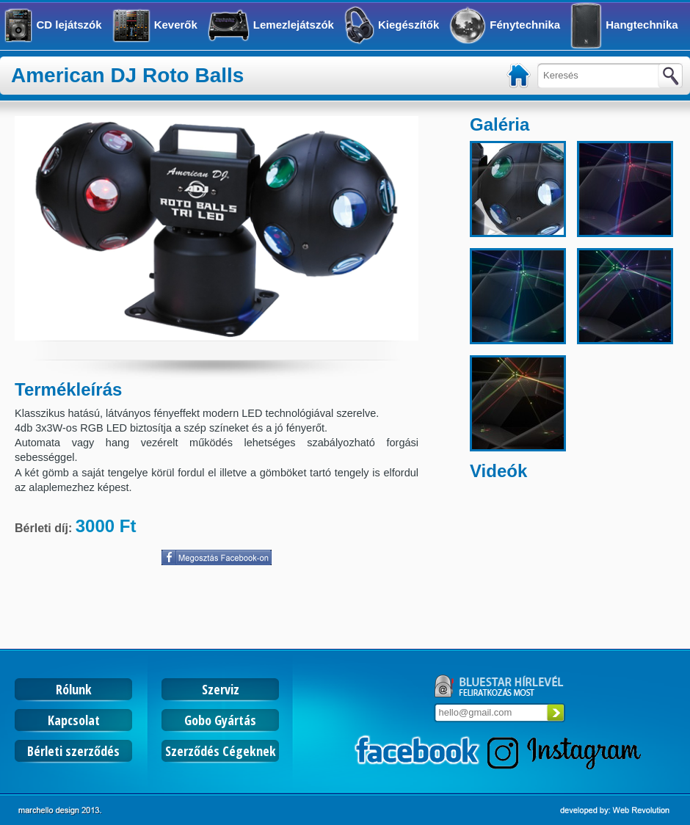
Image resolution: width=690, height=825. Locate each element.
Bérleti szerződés (73, 751)
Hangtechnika (642, 24)
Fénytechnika (525, 24)
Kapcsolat (74, 720)
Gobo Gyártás (220, 720)
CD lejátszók (68, 24)
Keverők (175, 24)
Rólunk (74, 689)
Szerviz (220, 689)
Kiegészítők (408, 24)
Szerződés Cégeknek (220, 751)
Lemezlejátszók (293, 24)
